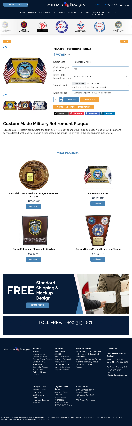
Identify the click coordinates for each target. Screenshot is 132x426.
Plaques (36, 351)
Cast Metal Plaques (40, 367)
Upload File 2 (60, 85)
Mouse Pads (38, 370)
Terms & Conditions (62, 367)
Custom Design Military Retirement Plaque (98, 249)
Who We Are (59, 351)
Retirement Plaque (98, 193)
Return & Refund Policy (63, 364)
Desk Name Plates (40, 357)
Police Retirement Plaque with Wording (34, 249)
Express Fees (60, 92)
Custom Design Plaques (42, 359)
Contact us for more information (73, 107)
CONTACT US (101, 4)
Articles (79, 367)
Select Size (59, 62)
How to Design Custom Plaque (88, 351)
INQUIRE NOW (37, 305)
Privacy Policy (60, 362)
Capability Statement (62, 359)
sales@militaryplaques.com (118, 375)
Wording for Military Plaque (87, 362)
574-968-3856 (122, 362)
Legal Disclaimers (61, 370)
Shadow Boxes (39, 354)
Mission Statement (61, 357)
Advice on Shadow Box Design (88, 359)
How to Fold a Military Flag (87, 364)
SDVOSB (57, 354)
